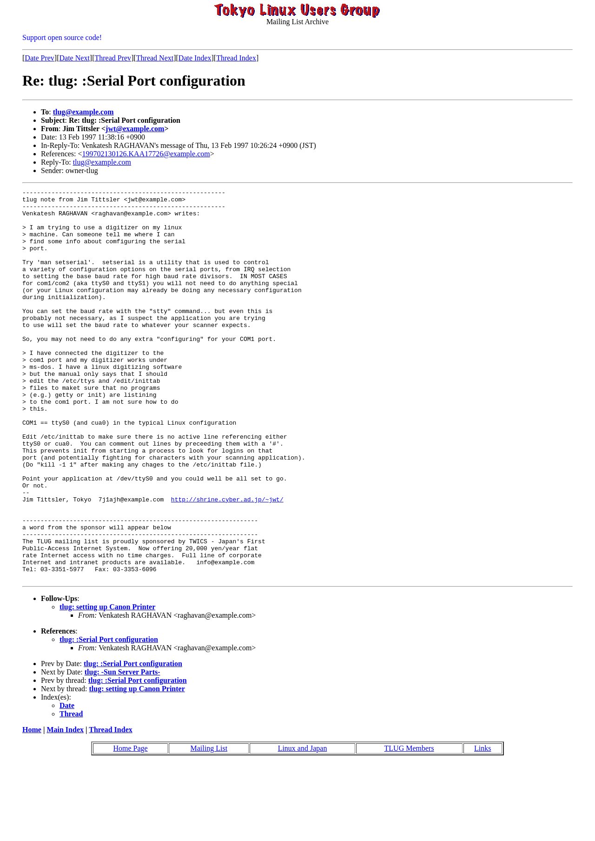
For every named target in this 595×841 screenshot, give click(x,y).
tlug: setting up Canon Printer (107, 685)
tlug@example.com (83, 112)
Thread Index (236, 58)
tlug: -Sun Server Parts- (122, 750)
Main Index (65, 808)
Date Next (75, 58)
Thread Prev (112, 58)
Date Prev (39, 58)
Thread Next (154, 58)
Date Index (195, 58)
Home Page (130, 826)
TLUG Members (409, 826)
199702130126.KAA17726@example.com (146, 154)
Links (482, 826)
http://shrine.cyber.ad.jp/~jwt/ (227, 562)
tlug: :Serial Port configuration (109, 717)
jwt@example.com (135, 129)
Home (31, 808)
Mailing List (209, 826)
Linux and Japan (302, 826)
